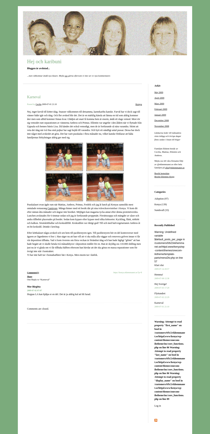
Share (29, 276)
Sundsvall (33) (161, 210)
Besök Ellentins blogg (164, 176)
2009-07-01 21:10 (49, 104)
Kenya (139, 104)
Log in (157, 405)
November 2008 (161, 126)
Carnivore (52, 208)
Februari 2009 (160, 109)
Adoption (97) (161, 198)
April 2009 (159, 98)
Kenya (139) (160, 204)
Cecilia (38, 104)
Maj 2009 (158, 92)
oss (66, 75)
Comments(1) (33, 273)
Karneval (34, 97)
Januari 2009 (160, 115)
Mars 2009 (159, 103)
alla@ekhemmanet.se (175, 167)
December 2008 (161, 120)
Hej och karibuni (44, 61)
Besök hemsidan (161, 173)
